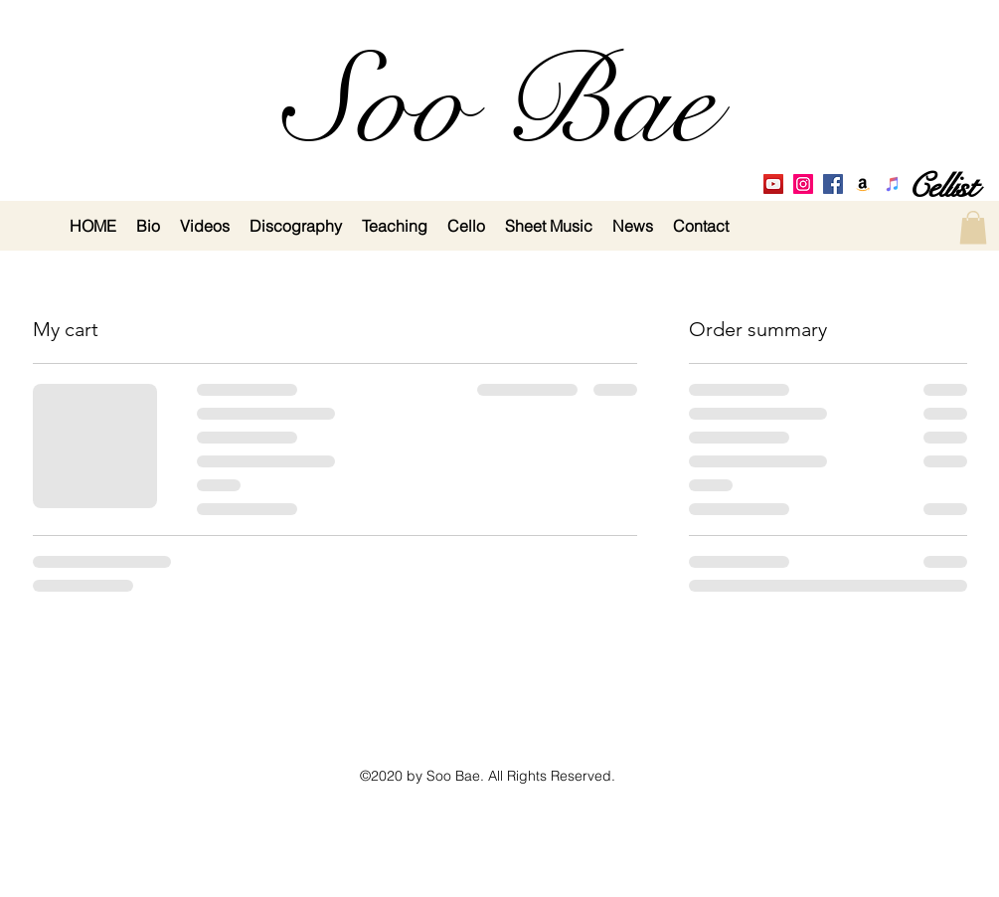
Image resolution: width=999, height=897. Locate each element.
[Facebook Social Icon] (833, 184)
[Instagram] (803, 184)
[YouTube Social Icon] (773, 184)
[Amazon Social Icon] (863, 184)
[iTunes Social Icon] (893, 184)
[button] (973, 227)
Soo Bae (499, 104)
